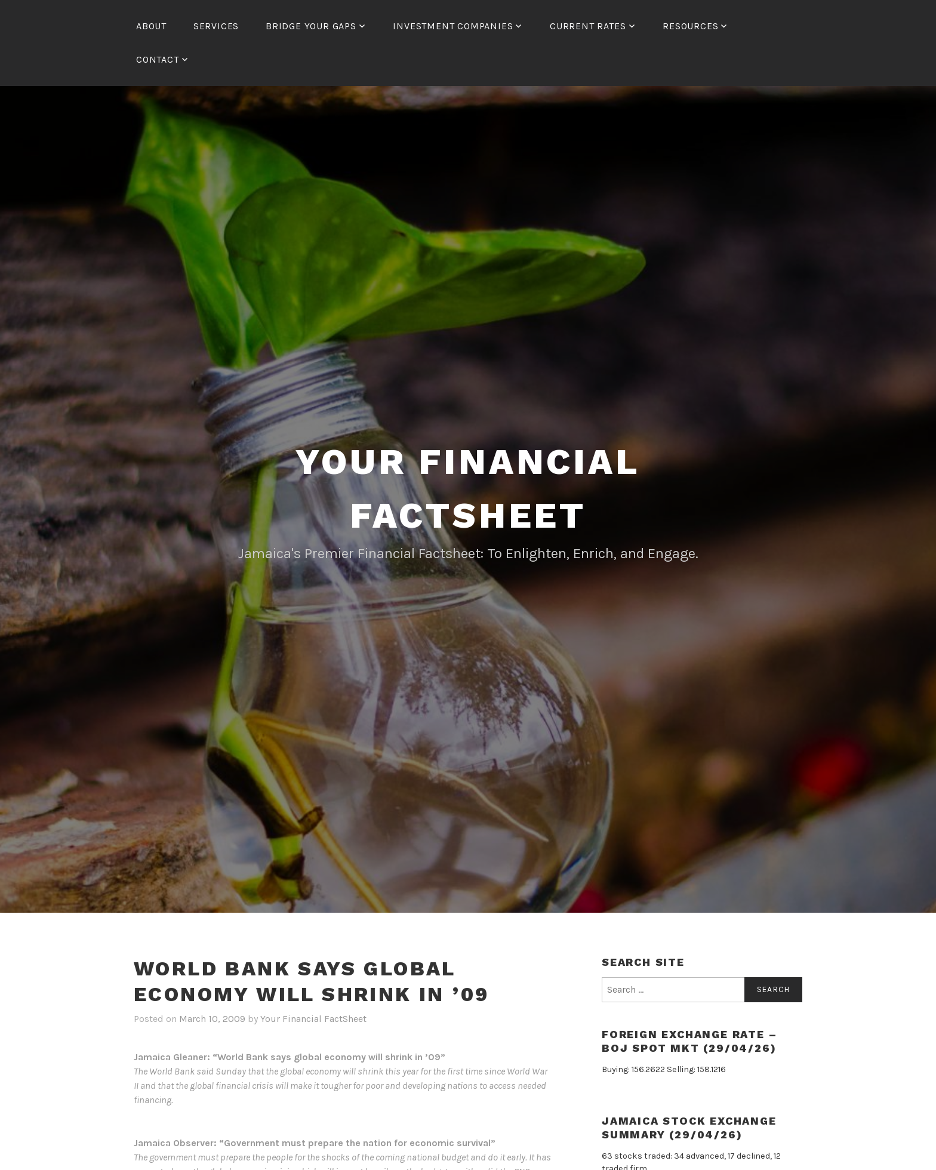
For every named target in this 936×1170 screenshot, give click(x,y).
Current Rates (588, 26)
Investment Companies (453, 26)
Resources (690, 26)
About (151, 26)
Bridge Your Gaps (311, 26)
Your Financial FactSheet (313, 1018)
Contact (157, 59)
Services (216, 26)
